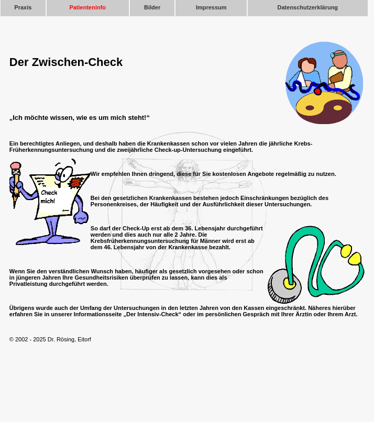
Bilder (152, 7)
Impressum (211, 7)
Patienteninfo (87, 7)
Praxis (22, 7)
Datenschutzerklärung (308, 7)
